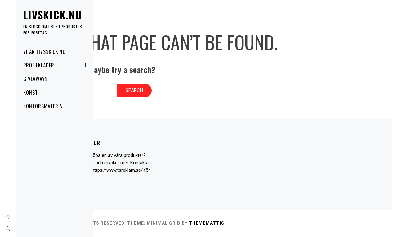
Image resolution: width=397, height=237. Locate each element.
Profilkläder (56, 65)
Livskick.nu (52, 15)
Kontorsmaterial (44, 106)
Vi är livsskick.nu (44, 51)
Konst (30, 92)
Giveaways (35, 79)
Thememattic (267, 224)
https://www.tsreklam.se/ (136, 172)
